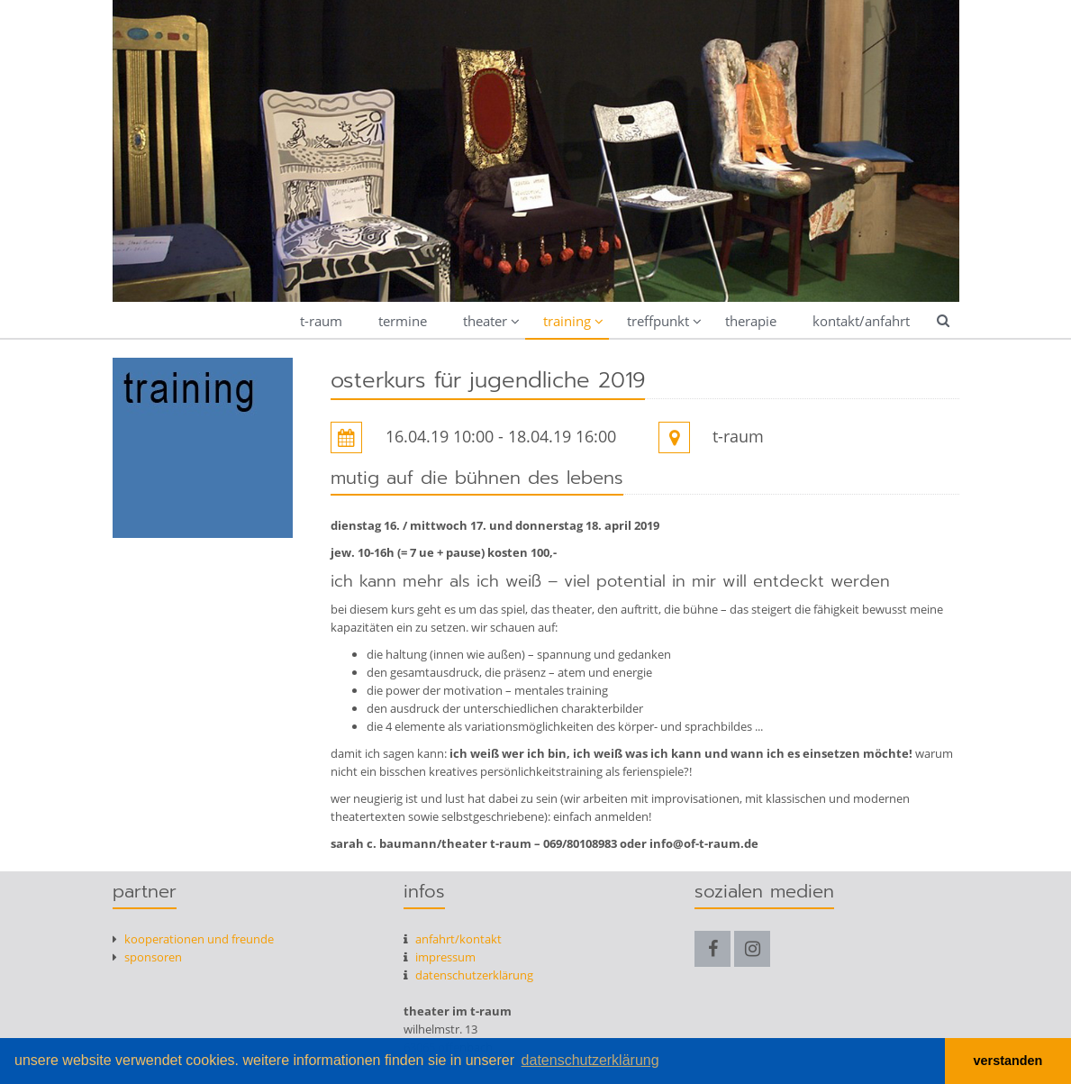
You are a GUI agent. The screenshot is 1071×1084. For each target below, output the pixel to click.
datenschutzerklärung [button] (590, 1060)
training (567, 321)
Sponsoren (147, 957)
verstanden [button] (1008, 1060)
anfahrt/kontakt (453, 939)
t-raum (321, 321)
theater (485, 321)
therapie (750, 321)
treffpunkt (658, 321)
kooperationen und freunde (193, 939)
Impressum (440, 957)
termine (402, 321)
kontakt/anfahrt (861, 321)
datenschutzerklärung (468, 975)
